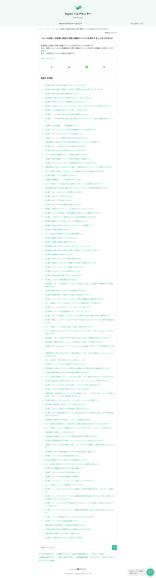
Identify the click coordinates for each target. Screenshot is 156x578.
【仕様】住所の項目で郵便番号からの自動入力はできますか (67, 529)
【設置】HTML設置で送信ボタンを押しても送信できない (66, 110)
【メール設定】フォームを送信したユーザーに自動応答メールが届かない (73, 303)
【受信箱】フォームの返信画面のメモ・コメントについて (66, 311)
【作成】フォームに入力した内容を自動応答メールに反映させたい (70, 129)
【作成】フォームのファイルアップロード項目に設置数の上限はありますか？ (74, 299)
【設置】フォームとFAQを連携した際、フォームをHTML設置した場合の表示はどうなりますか (79, 446)
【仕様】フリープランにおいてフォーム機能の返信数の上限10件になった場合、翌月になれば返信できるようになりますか (79, 497)
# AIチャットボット (108, 557)
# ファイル (50, 58)
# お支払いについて (62, 554)
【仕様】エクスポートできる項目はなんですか (62, 271)
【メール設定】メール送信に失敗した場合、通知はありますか (68, 326)
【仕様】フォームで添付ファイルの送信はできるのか (65, 146)
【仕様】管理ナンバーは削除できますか (60, 175)
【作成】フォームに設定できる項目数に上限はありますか (66, 408)
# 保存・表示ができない (65, 557)
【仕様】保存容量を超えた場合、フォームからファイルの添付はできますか (73, 440)
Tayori (78, 573)
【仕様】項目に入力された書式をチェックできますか (65, 150)
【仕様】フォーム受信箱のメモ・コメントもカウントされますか (69, 516)
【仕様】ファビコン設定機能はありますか (60, 279)
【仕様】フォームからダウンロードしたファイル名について (67, 307)
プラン (85, 23)
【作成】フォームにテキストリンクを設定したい (63, 133)
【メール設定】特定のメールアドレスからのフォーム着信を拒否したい (72, 464)
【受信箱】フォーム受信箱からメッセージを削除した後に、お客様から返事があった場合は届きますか (79, 285)
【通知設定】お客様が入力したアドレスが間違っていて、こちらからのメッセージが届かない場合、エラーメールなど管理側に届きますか (79, 394)
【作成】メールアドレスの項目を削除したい (61, 455)
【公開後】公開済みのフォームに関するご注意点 (63, 537)
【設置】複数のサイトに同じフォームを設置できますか (66, 221)
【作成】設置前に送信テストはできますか (60, 237)
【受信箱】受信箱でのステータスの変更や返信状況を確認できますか (71, 436)
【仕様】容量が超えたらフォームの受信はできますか (65, 290)
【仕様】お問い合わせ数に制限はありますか (61, 93)
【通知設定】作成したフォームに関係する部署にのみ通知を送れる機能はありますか (77, 368)
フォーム (102, 23)
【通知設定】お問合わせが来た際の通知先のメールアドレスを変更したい (73, 142)
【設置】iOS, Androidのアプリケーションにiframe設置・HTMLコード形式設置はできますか (79, 347)
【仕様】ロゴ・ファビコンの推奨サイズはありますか (65, 364)
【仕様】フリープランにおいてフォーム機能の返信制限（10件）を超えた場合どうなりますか (79, 511)
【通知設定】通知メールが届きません (59, 432)
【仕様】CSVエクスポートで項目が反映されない (63, 258)
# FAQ (43, 58)
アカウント (76, 23)
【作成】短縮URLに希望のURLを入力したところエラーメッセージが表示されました (77, 380)
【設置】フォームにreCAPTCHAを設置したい (62, 472)
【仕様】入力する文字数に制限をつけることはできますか (66, 389)
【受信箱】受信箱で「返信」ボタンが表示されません (65, 404)
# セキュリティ (95, 557)
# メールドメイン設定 (46, 560)
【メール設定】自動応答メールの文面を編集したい (64, 233)
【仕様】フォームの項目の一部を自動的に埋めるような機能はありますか (73, 213)
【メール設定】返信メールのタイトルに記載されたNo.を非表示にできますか (74, 171)
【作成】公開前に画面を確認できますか (60, 242)
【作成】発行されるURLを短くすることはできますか (65, 85)
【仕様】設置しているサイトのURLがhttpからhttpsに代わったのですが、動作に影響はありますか (79, 321)
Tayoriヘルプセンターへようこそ (25, 23)
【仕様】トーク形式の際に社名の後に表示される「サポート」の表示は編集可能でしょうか (79, 120)
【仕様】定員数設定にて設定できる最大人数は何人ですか (66, 294)
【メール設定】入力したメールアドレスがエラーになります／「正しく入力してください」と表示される (79, 332)
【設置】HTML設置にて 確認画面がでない (61, 125)
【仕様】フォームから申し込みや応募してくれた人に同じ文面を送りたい (73, 385)
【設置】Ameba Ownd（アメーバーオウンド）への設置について (69, 225)
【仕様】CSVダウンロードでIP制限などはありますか (64, 101)
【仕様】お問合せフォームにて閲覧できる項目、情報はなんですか (70, 262)
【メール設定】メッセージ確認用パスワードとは (63, 485)
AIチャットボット (115, 23)
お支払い (93, 23)
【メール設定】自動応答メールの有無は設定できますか (66, 154)
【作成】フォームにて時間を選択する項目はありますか (66, 138)
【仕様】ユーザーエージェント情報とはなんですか (64, 267)
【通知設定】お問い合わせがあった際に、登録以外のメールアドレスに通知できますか (78, 167)
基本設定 (66, 23)
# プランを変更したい (46, 554)
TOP (40, 29)
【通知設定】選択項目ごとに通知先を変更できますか (65, 525)
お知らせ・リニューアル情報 (50, 23)
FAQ (125, 23)
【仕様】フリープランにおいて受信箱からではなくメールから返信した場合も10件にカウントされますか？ (79, 504)
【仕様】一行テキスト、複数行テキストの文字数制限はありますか (70, 217)
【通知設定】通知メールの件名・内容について (62, 533)
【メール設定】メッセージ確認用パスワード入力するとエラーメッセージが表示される (78, 428)
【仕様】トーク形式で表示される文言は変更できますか (66, 114)
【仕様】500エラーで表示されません (58, 200)
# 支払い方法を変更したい (80, 554)
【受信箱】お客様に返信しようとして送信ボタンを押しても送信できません (73, 342)
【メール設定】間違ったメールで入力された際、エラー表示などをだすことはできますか (79, 376)
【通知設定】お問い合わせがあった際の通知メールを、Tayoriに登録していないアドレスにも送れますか (79, 354)
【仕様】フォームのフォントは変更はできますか (63, 192)
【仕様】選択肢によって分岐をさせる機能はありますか (66, 460)
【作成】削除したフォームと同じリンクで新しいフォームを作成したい (72, 400)
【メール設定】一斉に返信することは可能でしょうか (65, 360)
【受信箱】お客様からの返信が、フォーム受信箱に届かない (67, 419)
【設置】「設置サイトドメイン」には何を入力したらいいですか (69, 208)
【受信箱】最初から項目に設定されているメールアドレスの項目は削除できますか (76, 187)
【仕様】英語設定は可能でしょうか (58, 254)
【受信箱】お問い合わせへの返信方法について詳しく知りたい (68, 97)
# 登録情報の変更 (82, 557)
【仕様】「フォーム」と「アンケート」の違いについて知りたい (69, 480)
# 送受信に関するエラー (47, 557)
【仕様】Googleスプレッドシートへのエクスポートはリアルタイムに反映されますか (77, 106)
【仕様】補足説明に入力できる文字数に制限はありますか (66, 372)
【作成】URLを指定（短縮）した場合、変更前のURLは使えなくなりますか (73, 89)
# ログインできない (98, 554)
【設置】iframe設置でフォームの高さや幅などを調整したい (67, 158)
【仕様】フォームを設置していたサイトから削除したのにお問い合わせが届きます (76, 315)
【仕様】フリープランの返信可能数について (61, 521)
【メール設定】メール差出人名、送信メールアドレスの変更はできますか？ (73, 183)
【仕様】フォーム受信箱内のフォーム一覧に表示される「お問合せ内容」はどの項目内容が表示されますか (79, 414)
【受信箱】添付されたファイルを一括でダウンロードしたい (67, 246)
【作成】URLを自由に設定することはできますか (63, 275)
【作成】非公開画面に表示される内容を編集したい (64, 468)
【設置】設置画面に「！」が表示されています (62, 179)
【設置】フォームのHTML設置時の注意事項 (61, 476)
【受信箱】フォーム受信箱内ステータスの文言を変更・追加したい (70, 451)
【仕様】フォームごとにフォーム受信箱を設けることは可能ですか (70, 163)
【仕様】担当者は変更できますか (57, 229)
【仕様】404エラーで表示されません (58, 196)
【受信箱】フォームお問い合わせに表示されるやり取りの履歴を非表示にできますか (77, 337)
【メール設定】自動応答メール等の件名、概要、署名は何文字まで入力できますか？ (77, 423)
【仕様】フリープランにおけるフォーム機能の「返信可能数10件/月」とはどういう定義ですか (79, 490)
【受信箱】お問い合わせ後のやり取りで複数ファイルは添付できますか (72, 250)
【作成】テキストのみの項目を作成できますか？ (63, 204)
